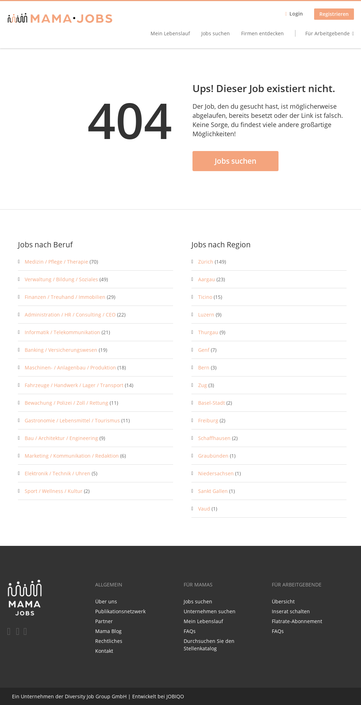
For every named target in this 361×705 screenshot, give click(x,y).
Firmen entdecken (262, 33)
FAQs (190, 631)
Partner (104, 621)
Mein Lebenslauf (170, 33)
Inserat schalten (291, 611)
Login (296, 13)
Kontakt (104, 650)
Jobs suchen (215, 33)
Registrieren (334, 14)
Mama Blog (108, 631)
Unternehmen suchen (209, 611)
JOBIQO (175, 696)
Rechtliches (108, 641)
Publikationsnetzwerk (120, 611)
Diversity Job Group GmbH (96, 696)
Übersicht (283, 601)
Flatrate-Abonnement (297, 621)
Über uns (106, 601)
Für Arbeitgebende (327, 33)
